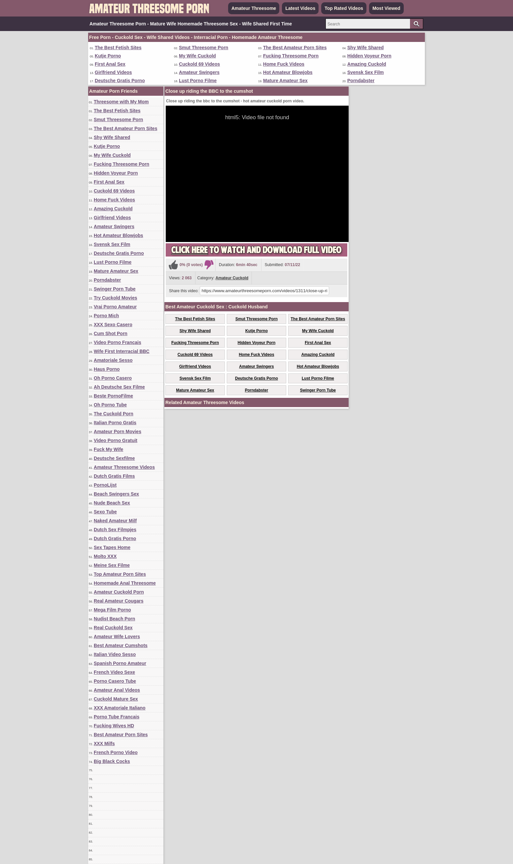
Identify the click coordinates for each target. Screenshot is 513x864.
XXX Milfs (104, 743)
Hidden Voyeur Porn (369, 55)
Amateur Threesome (253, 8)
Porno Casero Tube (115, 681)
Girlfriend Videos (113, 72)
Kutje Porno (108, 55)
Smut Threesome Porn (203, 47)
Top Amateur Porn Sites (120, 574)
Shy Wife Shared (365, 47)
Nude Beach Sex (112, 502)
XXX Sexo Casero (113, 324)
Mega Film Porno (112, 609)
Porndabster (360, 80)
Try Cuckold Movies (115, 297)
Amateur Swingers (199, 72)
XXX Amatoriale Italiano (120, 707)
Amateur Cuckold (232, 278)
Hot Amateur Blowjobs (288, 72)
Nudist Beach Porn (114, 618)
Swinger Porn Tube (115, 289)
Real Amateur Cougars (118, 601)
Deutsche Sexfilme (114, 458)
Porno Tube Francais (116, 716)
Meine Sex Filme (112, 565)
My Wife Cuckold (197, 55)
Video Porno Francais (117, 342)
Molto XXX (105, 556)
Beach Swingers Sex (116, 494)
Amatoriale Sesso (113, 360)
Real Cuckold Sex (113, 627)
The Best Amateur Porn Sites (294, 47)
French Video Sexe (114, 672)
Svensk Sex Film (365, 72)
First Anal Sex (110, 64)
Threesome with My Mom (121, 101)
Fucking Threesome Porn (291, 55)
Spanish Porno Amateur (120, 663)
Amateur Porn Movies (117, 431)
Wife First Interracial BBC (122, 351)
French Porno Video (116, 752)
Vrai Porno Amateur (115, 306)
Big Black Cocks (112, 761)
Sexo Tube (105, 511)
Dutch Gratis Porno (115, 538)
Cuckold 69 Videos (199, 64)
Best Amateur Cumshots (121, 645)
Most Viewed (386, 8)
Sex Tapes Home (112, 547)
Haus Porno (107, 369)
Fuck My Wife (108, 449)
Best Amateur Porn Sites (121, 734)
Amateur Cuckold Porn (119, 592)
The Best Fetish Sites (118, 47)
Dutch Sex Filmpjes (115, 529)
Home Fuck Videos (283, 64)
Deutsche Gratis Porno (120, 80)
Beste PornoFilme (113, 395)
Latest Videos (300, 8)
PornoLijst (105, 485)
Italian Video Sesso (115, 654)
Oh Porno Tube (110, 404)
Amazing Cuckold (366, 64)
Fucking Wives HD (114, 725)
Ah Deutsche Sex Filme (119, 387)
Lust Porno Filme (198, 80)
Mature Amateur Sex (285, 80)
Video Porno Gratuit (115, 440)
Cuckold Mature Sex (116, 699)
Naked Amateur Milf (115, 520)
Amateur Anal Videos (117, 690)
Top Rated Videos (344, 8)
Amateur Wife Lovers (117, 636)
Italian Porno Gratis (115, 422)
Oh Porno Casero (113, 378)
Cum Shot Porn (110, 333)
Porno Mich (106, 315)
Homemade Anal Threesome (125, 583)
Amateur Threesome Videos (124, 467)
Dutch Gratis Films (114, 476)
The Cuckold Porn (113, 413)
